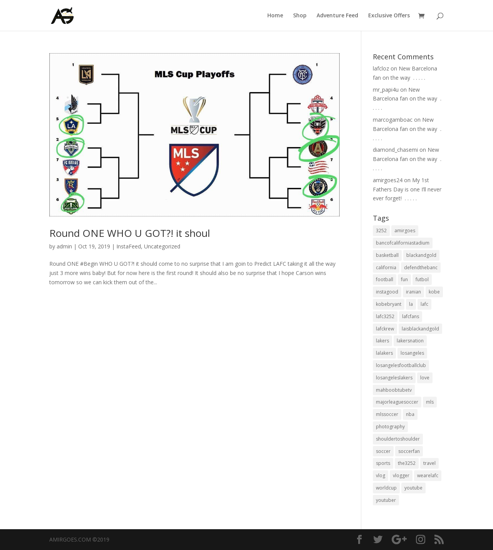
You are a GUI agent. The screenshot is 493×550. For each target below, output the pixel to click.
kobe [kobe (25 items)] (434, 291)
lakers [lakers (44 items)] (382, 340)
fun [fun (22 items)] (404, 279)
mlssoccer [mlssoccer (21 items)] (387, 414)
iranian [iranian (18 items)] (413, 291)
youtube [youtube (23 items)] (413, 488)
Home (275, 16)
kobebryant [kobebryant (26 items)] (388, 304)
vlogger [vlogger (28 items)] (401, 475)
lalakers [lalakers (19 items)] (384, 353)
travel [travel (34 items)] (429, 463)
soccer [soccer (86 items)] (383, 451)
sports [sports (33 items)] (383, 463)
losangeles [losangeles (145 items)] (412, 353)
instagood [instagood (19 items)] (387, 291)
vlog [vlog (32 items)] (380, 475)
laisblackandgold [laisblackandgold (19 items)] (420, 328)
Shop (300, 16)
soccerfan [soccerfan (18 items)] (409, 451)
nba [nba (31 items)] (410, 414)
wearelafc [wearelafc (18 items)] (427, 475)
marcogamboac (393, 119)
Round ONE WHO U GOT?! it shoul (129, 233)
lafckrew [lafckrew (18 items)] (385, 328)
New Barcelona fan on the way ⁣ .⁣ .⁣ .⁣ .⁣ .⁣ (407, 99)
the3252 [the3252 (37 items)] (407, 463)
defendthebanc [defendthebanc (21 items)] (421, 267)
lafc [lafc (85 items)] (424, 304)
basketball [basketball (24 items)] (387, 255)
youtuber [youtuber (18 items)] (386, 500)
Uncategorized (162, 246)
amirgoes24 (387, 180)
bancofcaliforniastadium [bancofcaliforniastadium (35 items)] (402, 243)
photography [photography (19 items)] (390, 426)
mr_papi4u (386, 89)
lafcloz (381, 68)
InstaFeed (128, 246)
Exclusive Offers (389, 16)
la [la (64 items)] (411, 304)
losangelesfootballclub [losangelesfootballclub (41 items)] (401, 365)
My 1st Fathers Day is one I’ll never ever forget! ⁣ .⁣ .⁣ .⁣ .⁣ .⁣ (407, 189)
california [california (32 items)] (386, 267)
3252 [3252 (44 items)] (381, 230)
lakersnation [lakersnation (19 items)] (410, 340)
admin (64, 246)
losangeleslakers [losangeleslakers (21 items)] (394, 377)
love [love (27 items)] (424, 377)
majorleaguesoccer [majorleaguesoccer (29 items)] (397, 402)
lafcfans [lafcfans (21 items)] (410, 316)
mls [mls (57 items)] (430, 402)
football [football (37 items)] (384, 279)
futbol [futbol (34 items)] (422, 279)
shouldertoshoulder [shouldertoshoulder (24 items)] (398, 439)
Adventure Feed (337, 16)
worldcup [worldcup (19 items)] (386, 488)
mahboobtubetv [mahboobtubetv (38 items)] (394, 390)
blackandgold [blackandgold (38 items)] (421, 255)
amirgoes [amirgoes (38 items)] (404, 230)
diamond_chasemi (395, 149)
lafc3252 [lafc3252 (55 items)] (385, 316)
